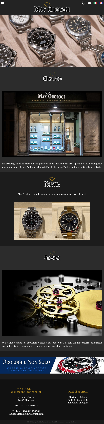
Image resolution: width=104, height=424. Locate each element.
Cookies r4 (74, 422)
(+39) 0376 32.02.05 (30, 411)
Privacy (68, 422)
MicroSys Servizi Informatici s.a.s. (41, 422)
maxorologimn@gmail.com (29, 413)
